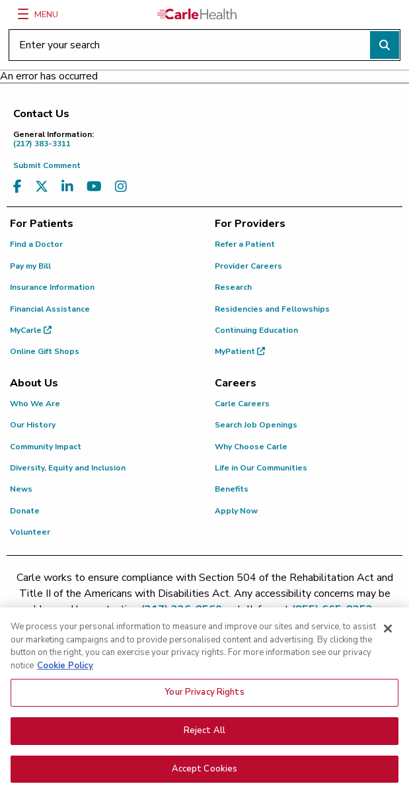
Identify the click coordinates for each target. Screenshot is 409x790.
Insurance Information (52, 287)
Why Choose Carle (251, 446)
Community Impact (45, 446)
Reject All (204, 738)
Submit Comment (47, 165)
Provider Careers (248, 266)
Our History (33, 424)
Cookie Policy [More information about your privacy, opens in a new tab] (65, 674)
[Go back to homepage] (197, 14)
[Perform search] (384, 45)
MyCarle (31, 330)
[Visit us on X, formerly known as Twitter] (41, 187)
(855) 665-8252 (332, 609)
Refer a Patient (245, 244)
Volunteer (30, 532)
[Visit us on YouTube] (94, 187)
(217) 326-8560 (181, 609)
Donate (25, 510)
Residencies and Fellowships (272, 309)
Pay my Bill (30, 266)
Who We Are (35, 403)
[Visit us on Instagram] (121, 187)
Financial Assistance (50, 309)
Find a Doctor (36, 244)
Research (233, 287)
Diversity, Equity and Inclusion (68, 467)
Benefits (231, 489)
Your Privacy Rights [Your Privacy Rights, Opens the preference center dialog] (204, 700)
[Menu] (23, 14)
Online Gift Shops (44, 351)
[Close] (387, 636)
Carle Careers (242, 403)
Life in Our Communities (261, 467)
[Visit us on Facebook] (17, 187)
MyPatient (240, 351)
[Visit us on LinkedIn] (67, 187)
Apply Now (236, 510)
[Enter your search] (204, 45)
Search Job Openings (256, 424)
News (21, 489)
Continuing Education (256, 330)
